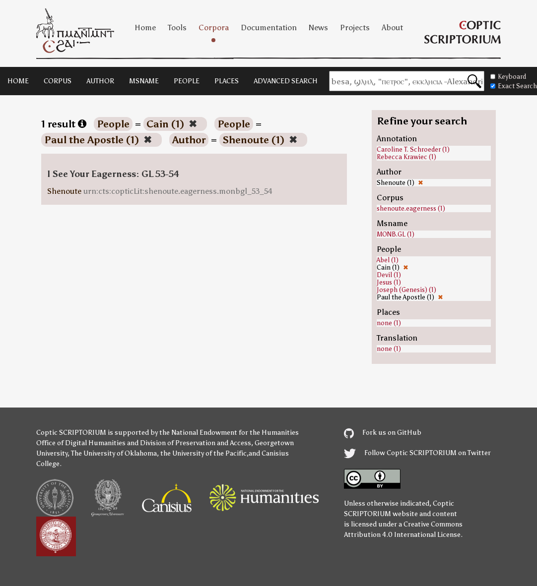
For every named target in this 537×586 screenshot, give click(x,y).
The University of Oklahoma (114, 453)
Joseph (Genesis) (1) (406, 289)
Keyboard (508, 76)
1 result (63, 124)
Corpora (214, 27)
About (392, 27)
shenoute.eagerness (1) (411, 208)
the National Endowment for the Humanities (229, 432)
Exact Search (513, 86)
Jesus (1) (389, 282)
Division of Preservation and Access (195, 443)
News (318, 27)
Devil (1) (389, 275)
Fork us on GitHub (382, 432)
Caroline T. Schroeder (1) (413, 149)
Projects (355, 27)
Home (145, 27)
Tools (177, 27)
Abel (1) (388, 260)
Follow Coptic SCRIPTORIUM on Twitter (417, 453)
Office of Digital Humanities (81, 443)
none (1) (389, 323)
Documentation (269, 27)
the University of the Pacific (203, 453)
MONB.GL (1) (395, 234)
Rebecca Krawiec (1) (406, 157)
